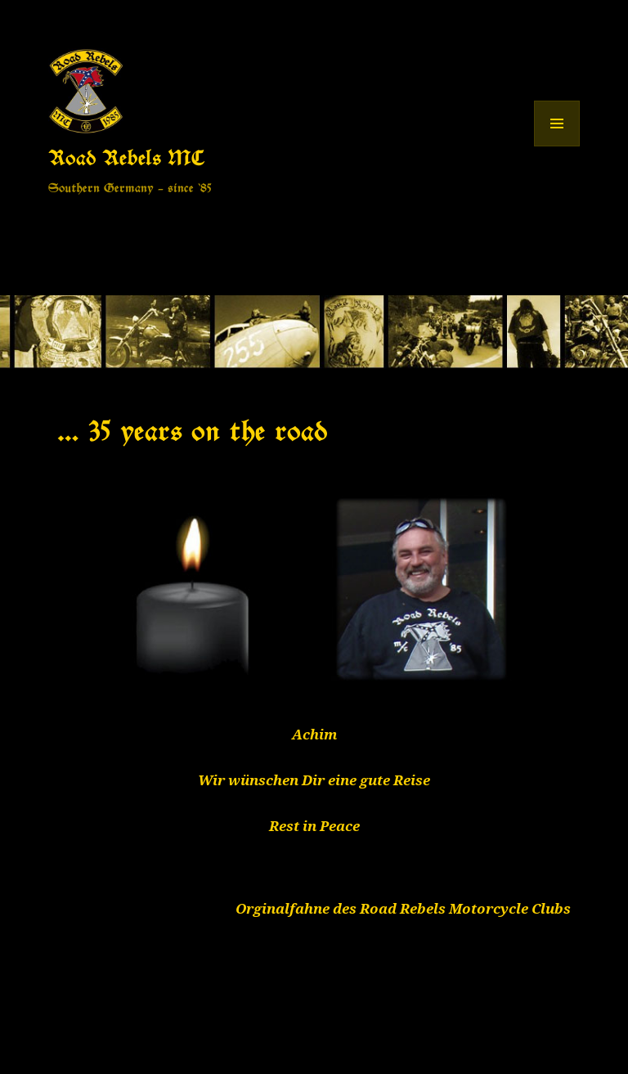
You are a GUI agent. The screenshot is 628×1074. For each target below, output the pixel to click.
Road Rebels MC (126, 157)
